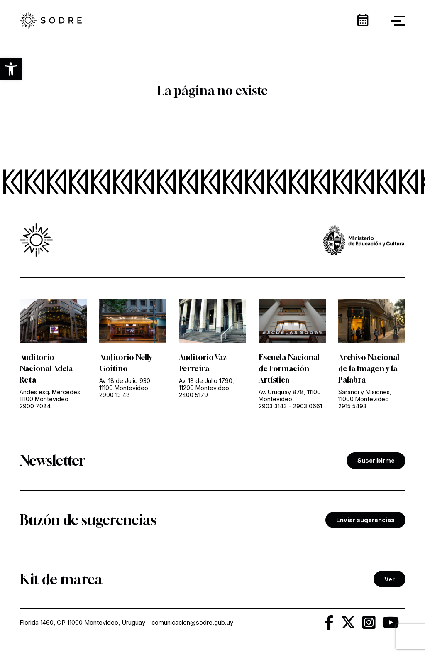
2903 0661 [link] (307, 406)
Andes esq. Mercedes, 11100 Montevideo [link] (51, 395)
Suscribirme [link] (376, 460)
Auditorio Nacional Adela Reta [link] (46, 368)
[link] (51, 21)
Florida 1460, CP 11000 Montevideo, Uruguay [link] (82, 622)
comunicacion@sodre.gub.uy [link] (192, 622)
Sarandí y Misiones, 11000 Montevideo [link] (364, 395)
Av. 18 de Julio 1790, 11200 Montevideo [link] (206, 384)
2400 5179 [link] (193, 394)
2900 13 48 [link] (114, 394)
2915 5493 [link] (352, 406)
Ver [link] (389, 579)
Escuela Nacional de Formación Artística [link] (289, 368)
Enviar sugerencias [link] (365, 519)
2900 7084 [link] (35, 406)
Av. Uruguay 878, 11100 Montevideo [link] (290, 395)
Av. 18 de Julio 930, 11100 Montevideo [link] (125, 384)
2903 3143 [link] (273, 406)
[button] (11, 69)
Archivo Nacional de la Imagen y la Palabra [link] (368, 368)
